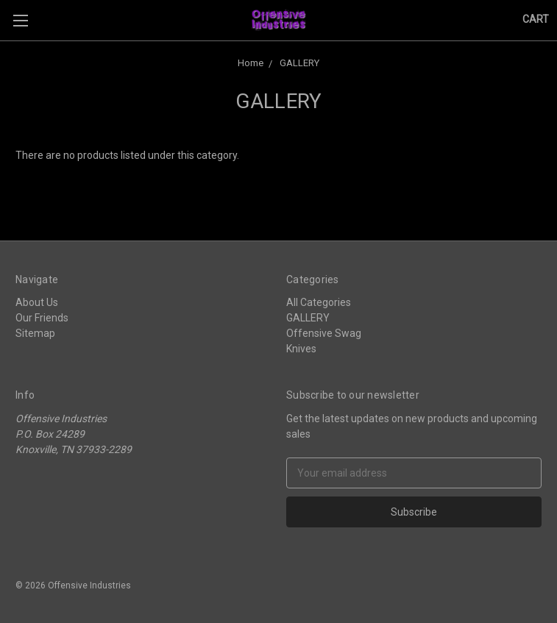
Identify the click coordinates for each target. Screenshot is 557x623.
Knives (301, 349)
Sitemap (35, 333)
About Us (36, 302)
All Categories (318, 302)
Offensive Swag (323, 333)
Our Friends (41, 318)
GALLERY (308, 318)
